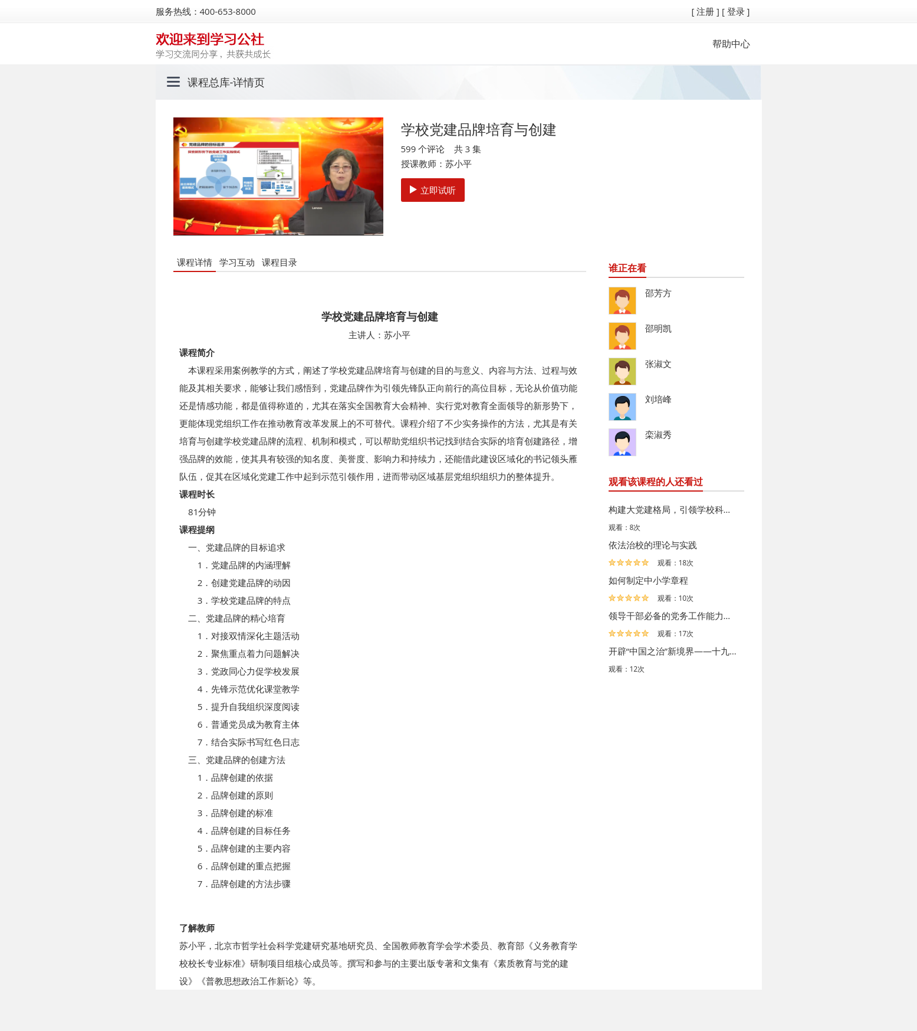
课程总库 (209, 82)
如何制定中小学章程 (648, 580)
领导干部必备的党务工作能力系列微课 (673, 615)
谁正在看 (627, 267)
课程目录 (279, 262)
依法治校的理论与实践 (653, 545)
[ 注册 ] (705, 11)
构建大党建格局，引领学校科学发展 (673, 509)
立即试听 (433, 190)
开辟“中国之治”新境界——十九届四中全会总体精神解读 (673, 651)
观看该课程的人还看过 (656, 481)
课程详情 (194, 262)
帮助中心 (731, 43)
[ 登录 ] (736, 11)
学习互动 (237, 262)
